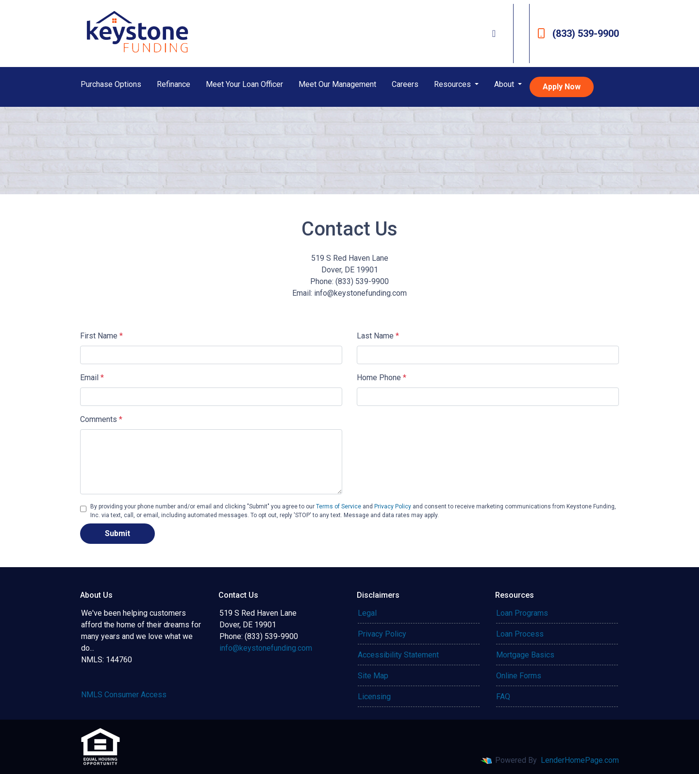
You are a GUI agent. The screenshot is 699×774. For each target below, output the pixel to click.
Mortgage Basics (525, 654)
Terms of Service (338, 506)
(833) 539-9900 (578, 33)
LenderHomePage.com (580, 760)
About (505, 84)
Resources (453, 84)
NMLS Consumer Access (123, 694)
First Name (101, 335)
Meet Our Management (337, 84)
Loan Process (520, 634)
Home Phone (381, 377)
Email (92, 377)
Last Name (378, 335)
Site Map (373, 675)
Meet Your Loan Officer (244, 84)
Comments (101, 419)
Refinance (173, 84)
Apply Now (562, 86)
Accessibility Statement (398, 654)
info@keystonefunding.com (265, 648)
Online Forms (518, 675)
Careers (405, 84)
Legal (367, 613)
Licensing (374, 696)
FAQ (503, 696)
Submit (117, 533)
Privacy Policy (392, 506)
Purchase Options (111, 84)
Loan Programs (522, 613)
